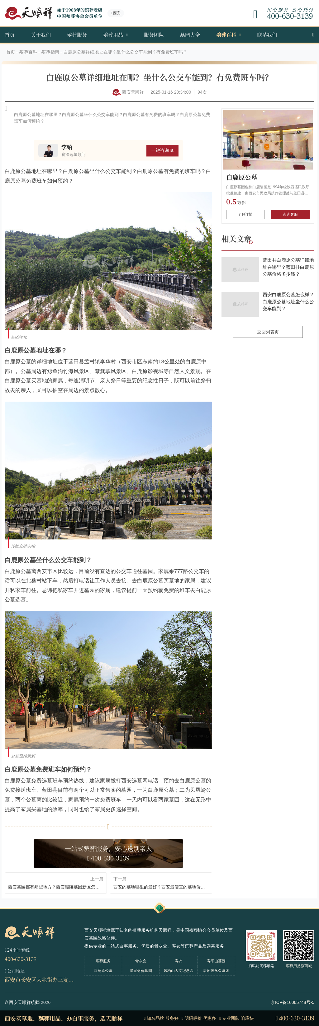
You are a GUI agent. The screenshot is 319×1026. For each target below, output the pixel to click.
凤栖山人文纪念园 (178, 970)
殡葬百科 (226, 34)
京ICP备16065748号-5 (292, 1002)
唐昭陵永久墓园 (216, 970)
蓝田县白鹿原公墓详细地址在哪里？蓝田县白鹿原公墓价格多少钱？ (288, 267)
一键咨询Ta (162, 150)
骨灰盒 (140, 961)
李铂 (66, 147)
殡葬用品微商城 (299, 966)
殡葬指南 (50, 51)
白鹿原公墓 (241, 177)
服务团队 (154, 34)
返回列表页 (268, 331)
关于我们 (41, 34)
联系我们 (267, 34)
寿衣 (178, 961)
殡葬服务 (77, 34)
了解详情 (245, 214)
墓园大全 (190, 34)
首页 (10, 34)
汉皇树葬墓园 (141, 970)
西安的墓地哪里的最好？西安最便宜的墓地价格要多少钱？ (161, 886)
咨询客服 (290, 214)
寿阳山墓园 (216, 961)
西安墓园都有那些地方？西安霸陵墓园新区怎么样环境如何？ (55, 886)
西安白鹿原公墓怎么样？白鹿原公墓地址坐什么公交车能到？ (288, 301)
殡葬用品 (113, 34)
